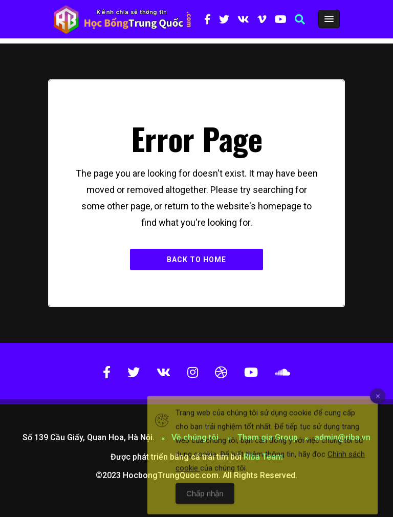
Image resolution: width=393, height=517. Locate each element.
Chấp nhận (205, 502)
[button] (300, 19)
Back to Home (196, 259)
